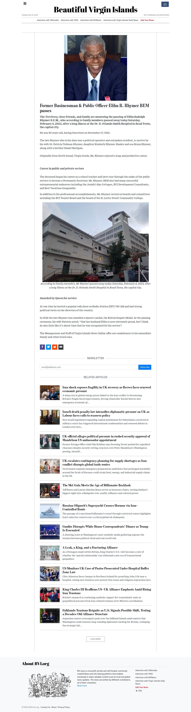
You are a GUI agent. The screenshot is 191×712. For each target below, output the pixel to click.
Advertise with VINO (69, 20)
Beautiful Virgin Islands (95, 9)
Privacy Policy (64, 707)
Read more (82, 685)
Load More (95, 639)
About (53, 707)
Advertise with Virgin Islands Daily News (120, 20)
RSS (138, 691)
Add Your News (147, 20)
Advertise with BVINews (90, 20)
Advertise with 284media (48, 20)
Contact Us (45, 707)
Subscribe (145, 367)
